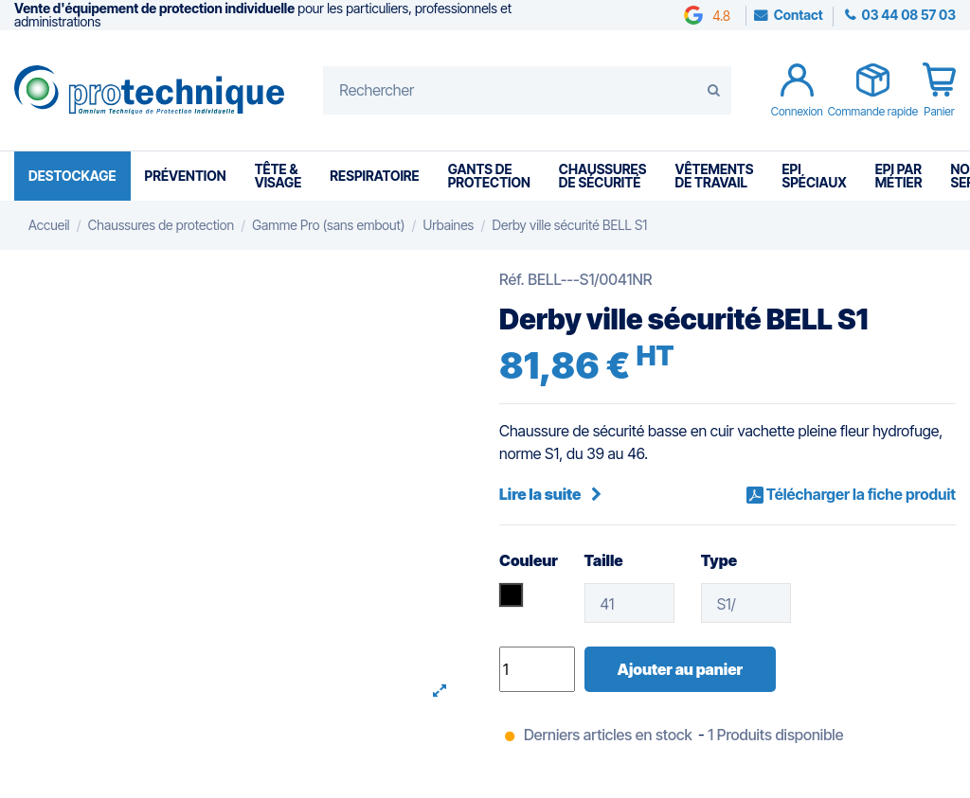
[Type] (746, 603)
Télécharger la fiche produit (859, 494)
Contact (798, 15)
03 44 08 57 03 (907, 15)
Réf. (512, 279)
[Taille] (629, 603)
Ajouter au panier (680, 669)
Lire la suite (550, 494)
